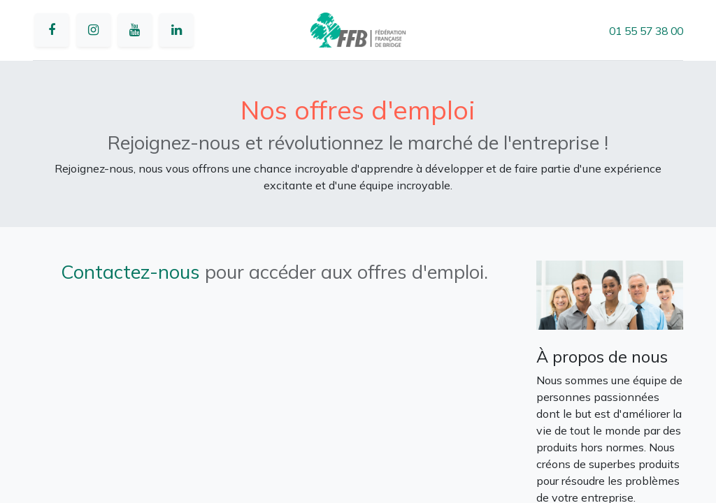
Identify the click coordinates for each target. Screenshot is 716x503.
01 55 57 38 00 (646, 31)
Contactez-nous (130, 272)
